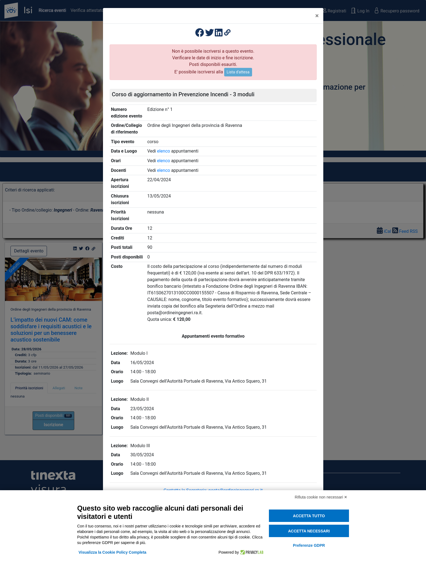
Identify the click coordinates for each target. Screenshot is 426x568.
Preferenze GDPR (309, 545)
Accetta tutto (309, 516)
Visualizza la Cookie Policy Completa (113, 552)
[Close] (317, 15)
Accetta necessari (309, 531)
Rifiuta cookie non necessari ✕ (321, 497)
